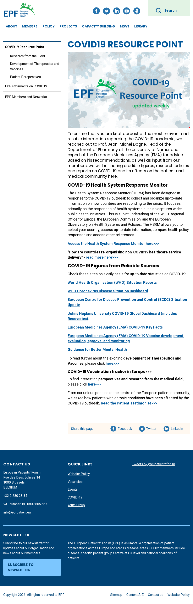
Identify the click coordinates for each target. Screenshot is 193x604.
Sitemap (116, 595)
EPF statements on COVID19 (26, 86)
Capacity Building (98, 26)
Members (30, 26)
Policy (49, 26)
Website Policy (79, 474)
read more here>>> (102, 257)
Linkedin (177, 428)
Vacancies (75, 482)
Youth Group (76, 505)
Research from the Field (27, 56)
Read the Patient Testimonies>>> (129, 403)
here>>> (112, 363)
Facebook (125, 428)
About (11, 26)
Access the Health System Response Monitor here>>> (113, 243)
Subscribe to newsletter (21, 567)
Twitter (152, 428)
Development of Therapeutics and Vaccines (34, 66)
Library (140, 26)
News (124, 26)
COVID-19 (75, 497)
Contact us (155, 595)
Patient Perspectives (25, 77)
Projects (68, 26)
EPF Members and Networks (26, 97)
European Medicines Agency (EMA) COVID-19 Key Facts (115, 327)
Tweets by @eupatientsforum (153, 464)
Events (73, 489)
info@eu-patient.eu (17, 512)
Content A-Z (135, 595)
